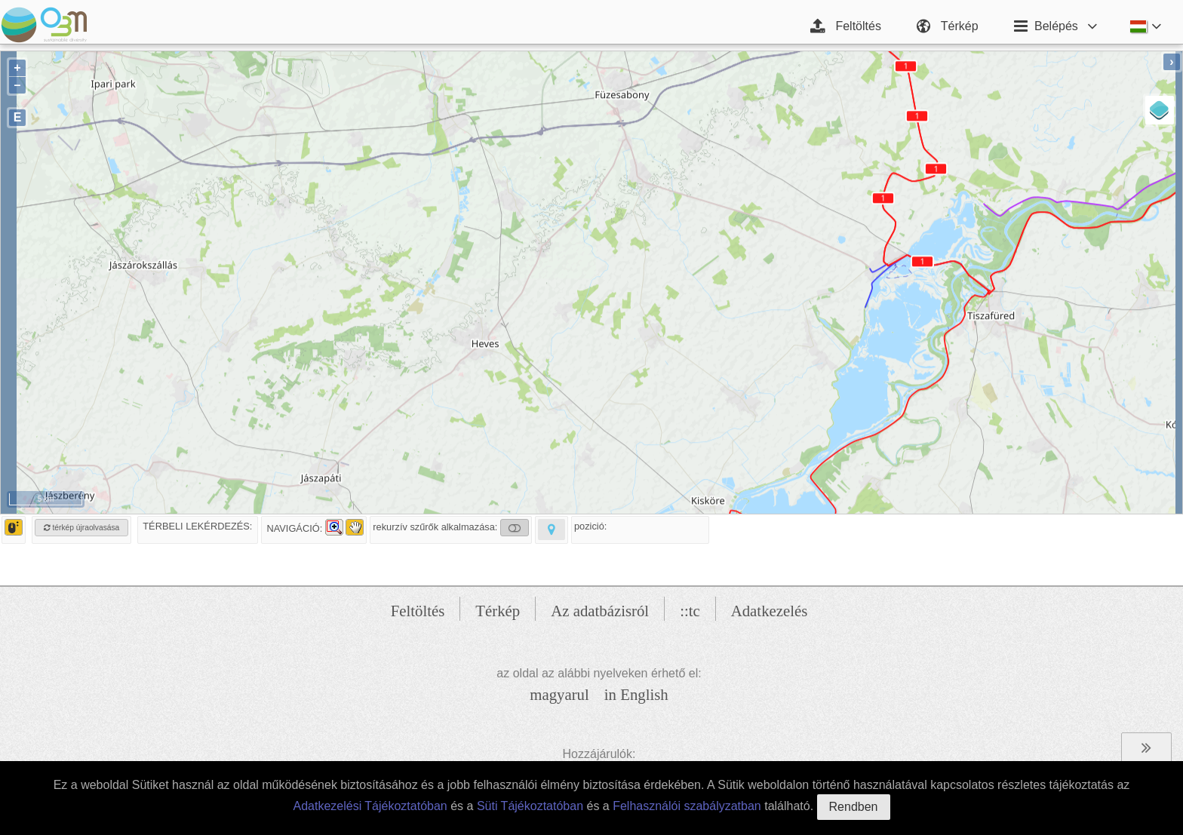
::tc (690, 610)
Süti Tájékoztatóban (530, 806)
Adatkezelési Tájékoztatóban (370, 806)
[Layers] (1159, 110)
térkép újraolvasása (82, 527)
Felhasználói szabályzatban (687, 806)
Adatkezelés (769, 610)
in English (636, 694)
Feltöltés (418, 610)
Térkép (497, 610)
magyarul (559, 694)
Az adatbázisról (600, 610)
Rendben (853, 806)
